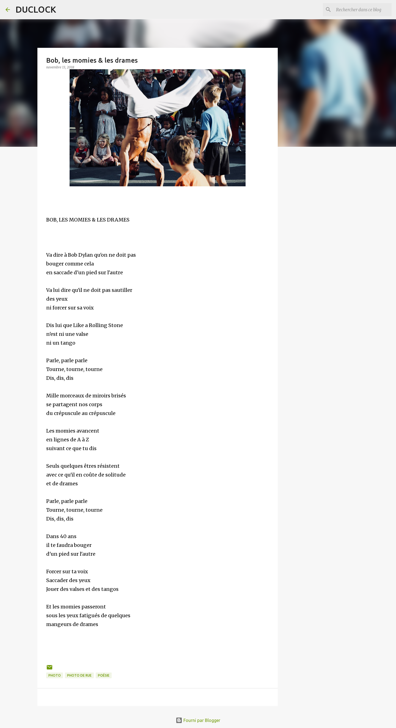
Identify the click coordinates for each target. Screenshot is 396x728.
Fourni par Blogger (198, 720)
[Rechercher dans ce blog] (363, 9)
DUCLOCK (35, 9)
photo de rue (79, 675)
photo (54, 675)
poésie (103, 675)
